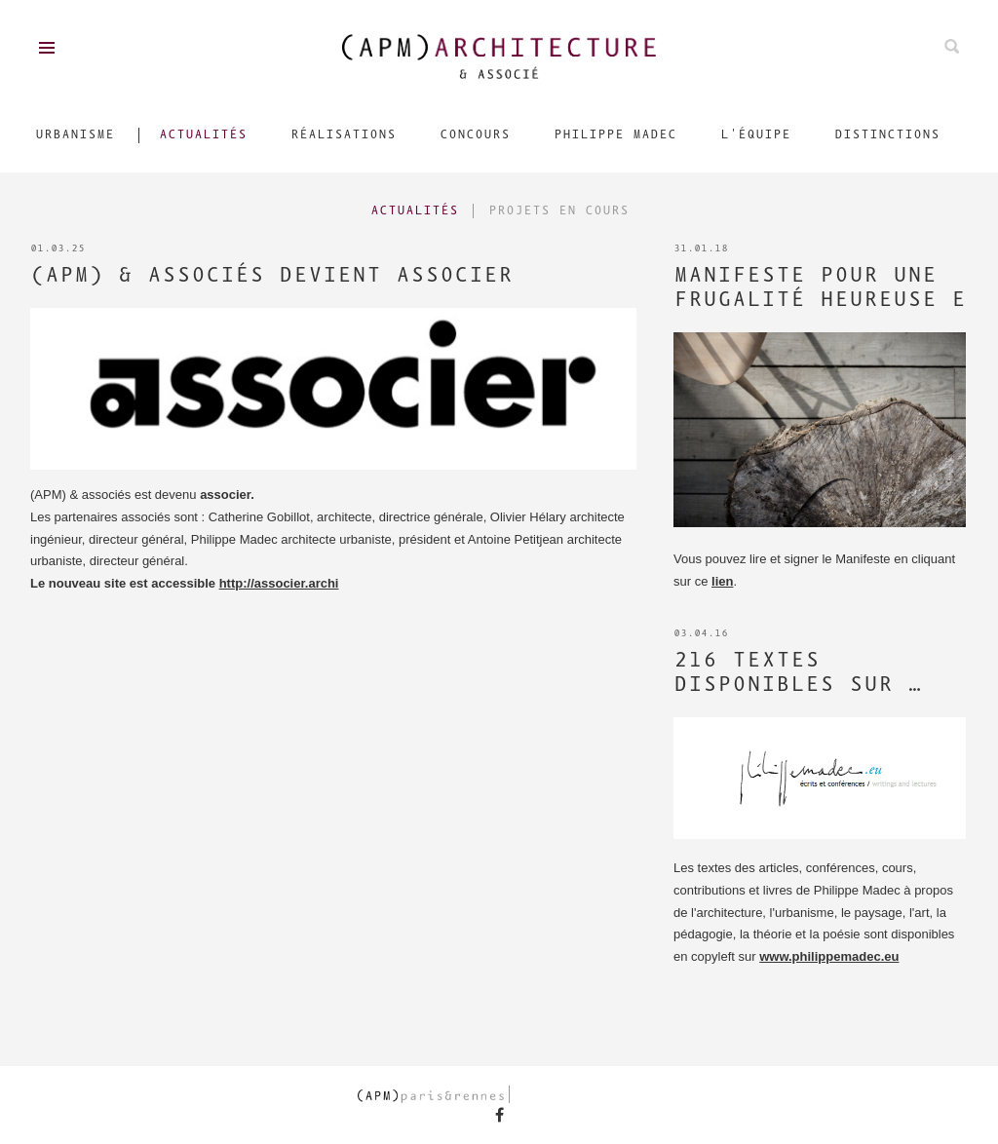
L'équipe (755, 135)
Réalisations (343, 135)
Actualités (203, 135)
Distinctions (887, 135)
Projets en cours (558, 211)
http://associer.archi (279, 583)
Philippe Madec (615, 135)
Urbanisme (74, 135)
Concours (475, 135)
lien (722, 581)
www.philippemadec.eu (829, 956)
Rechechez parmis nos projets (951, 46)
